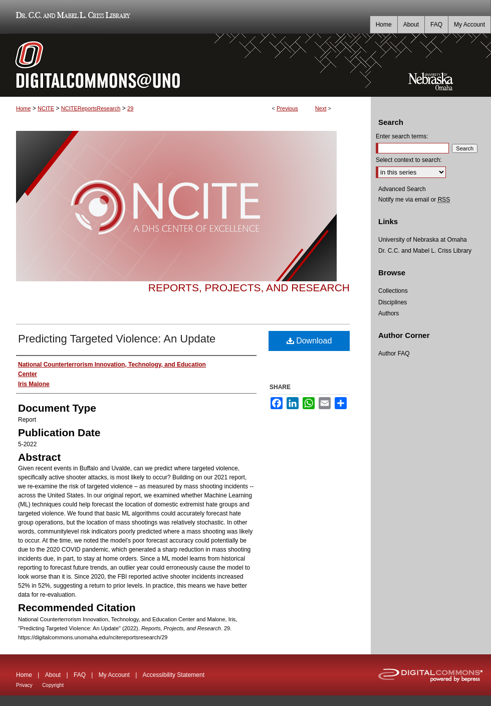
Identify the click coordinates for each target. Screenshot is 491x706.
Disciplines (392, 302)
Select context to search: (408, 159)
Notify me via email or (414, 199)
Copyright (53, 685)
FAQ (80, 674)
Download (309, 340)
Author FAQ (394, 353)
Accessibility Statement (173, 674)
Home (23, 108)
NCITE (46, 108)
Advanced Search (402, 189)
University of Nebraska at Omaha (422, 239)
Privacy (24, 685)
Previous (287, 108)
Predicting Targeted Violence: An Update (116, 338)
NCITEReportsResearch (91, 108)
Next (321, 108)
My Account (114, 674)
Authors (388, 313)
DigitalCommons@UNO (185, 65)
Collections (393, 290)
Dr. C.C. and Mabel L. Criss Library (71, 17)
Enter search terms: (402, 136)
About (53, 674)
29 (130, 108)
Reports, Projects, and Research (249, 287)
